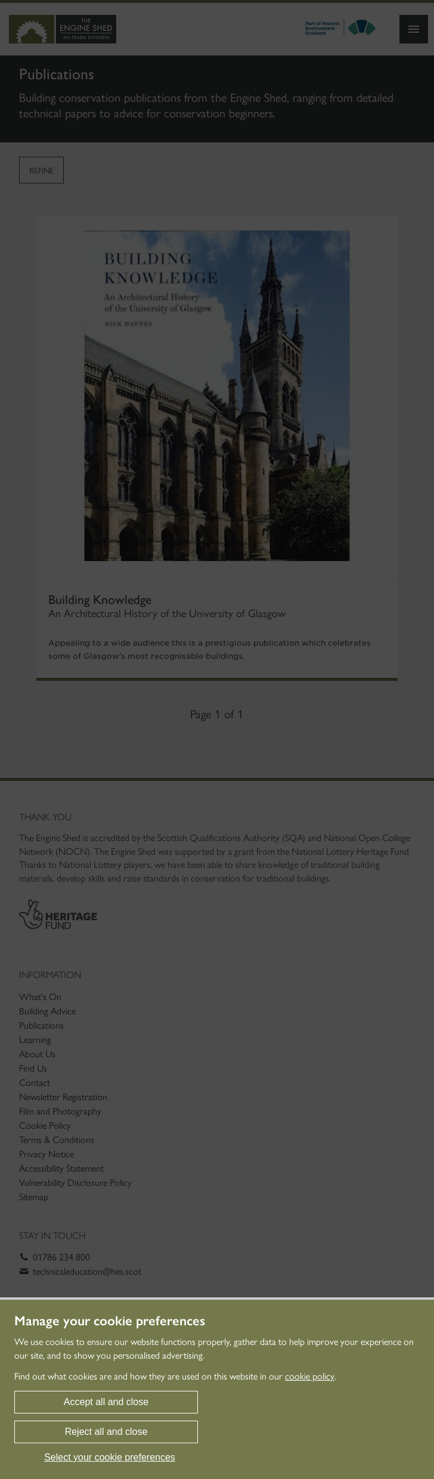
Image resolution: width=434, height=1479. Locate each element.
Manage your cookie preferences (109, 1321)
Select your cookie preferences (109, 1457)
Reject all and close (106, 1432)
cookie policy (309, 1376)
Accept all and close (106, 1402)
